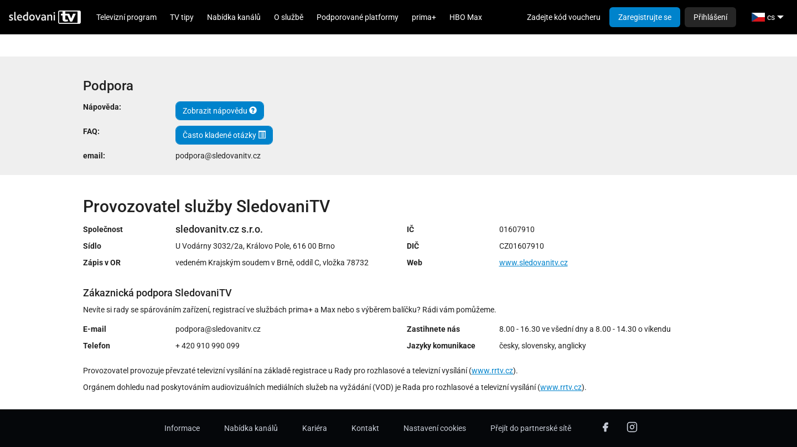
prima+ (424, 17)
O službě (288, 17)
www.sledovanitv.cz (533, 262)
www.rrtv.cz (492, 370)
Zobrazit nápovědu (220, 110)
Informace (182, 428)
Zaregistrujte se (644, 17)
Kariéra (314, 428)
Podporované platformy (357, 17)
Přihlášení (710, 17)
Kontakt (365, 428)
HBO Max (465, 17)
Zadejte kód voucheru (564, 17)
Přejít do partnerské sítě (530, 428)
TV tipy (182, 17)
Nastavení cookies (434, 428)
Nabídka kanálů (234, 17)
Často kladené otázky (224, 135)
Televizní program (126, 17)
